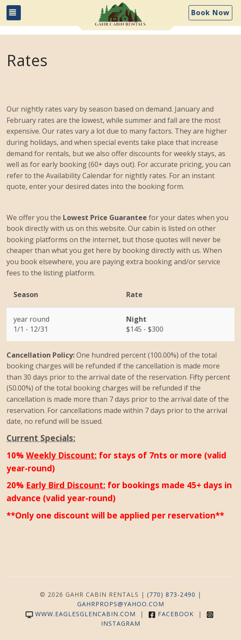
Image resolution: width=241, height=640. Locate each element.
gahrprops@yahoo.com (120, 604)
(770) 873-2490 (171, 594)
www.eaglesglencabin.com (81, 614)
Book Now (210, 12)
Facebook (171, 614)
